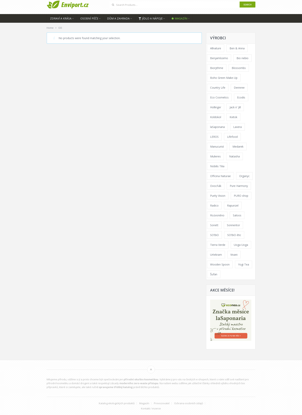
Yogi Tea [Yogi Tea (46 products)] (243, 264)
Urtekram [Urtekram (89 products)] (216, 254)
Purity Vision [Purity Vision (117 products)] (217, 195)
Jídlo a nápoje (150, 18)
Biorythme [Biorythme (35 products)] (216, 68)
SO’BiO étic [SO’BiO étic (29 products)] (234, 235)
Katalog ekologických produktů (117, 403)
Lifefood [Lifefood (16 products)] (232, 137)
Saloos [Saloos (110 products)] (237, 215)
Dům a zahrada (118, 18)
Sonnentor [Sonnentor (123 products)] (233, 225)
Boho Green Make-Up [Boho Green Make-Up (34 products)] (223, 78)
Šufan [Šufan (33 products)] (213, 274)
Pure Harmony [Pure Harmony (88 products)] (239, 186)
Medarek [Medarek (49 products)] (237, 146)
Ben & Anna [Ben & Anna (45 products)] (237, 48)
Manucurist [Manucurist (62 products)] (217, 146)
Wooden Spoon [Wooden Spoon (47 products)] (220, 264)
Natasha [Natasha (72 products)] (234, 156)
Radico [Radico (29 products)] (214, 205)
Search (247, 4)
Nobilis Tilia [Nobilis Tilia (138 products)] (217, 166)
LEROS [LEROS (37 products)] (214, 137)
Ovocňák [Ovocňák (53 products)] (215, 186)
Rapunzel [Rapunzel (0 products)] (232, 205)
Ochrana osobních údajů (188, 403)
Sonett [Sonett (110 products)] (214, 225)
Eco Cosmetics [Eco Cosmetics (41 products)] (219, 97)
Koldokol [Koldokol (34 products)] (215, 117)
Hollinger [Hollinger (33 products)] (215, 107)
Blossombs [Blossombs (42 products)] (239, 68)
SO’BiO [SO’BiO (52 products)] (214, 235)
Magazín (179, 18)
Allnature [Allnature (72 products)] (215, 48)
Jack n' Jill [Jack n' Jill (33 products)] (235, 107)
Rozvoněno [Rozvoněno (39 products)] (217, 215)
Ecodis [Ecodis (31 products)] (241, 97)
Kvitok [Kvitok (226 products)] (233, 117)
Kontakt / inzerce (151, 408)
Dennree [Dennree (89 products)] (239, 87)
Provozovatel (161, 403)
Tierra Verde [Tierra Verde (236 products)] (217, 245)
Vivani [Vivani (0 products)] (233, 254)
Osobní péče (89, 18)
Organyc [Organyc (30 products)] (244, 176)
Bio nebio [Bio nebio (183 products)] (242, 58)
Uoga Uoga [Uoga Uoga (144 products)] (241, 245)
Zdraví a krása (60, 18)
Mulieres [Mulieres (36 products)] (215, 156)
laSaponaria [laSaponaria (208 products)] (217, 127)
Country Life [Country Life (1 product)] (217, 87)
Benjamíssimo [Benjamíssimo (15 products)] (219, 58)
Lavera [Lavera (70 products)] (237, 127)
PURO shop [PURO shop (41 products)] (241, 195)
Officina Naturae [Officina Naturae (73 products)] (220, 176)
